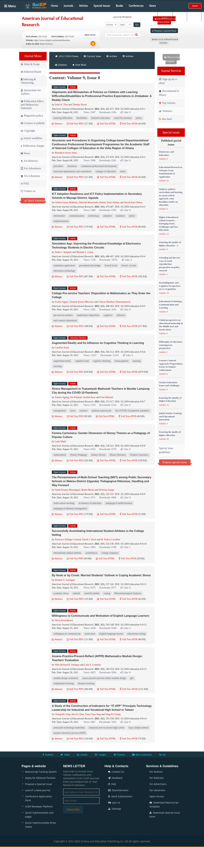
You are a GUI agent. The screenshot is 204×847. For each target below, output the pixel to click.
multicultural (60, 455)
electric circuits (128, 265)
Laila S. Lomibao (92, 664)
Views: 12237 (90, 355)
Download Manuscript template (164, 804)
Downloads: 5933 (107, 722)
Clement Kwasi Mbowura (81, 302)
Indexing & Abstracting (28, 81)
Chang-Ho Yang (62, 714)
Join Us (114, 802)
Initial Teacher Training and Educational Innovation (170, 416)
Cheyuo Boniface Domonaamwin (114, 302)
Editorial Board (31, 71)
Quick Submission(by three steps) (40, 824)
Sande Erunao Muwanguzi (67, 490)
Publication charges (32, 145)
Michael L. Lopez (85, 252)
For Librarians (30, 175)
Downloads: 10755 (108, 260)
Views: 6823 (89, 672)
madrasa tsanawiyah (101, 410)
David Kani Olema (133, 202)
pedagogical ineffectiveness (119, 503)
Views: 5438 (89, 628)
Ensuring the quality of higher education (170, 433)
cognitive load (82, 361)
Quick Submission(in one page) (39, 814)
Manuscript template (172, 59)
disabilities (82, 118)
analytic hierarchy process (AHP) (69, 733)
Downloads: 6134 (107, 405)
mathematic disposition (88, 315)
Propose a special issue (164, 30)
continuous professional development (99, 166)
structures (72, 166)
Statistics (165, 110)
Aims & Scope (30, 64)
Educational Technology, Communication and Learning (170, 304)
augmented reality (62, 361)
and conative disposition (65, 320)
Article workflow (31, 138)
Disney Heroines (118, 455)
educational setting (136, 633)
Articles (83, 5)
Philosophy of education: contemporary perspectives (170, 344)
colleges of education (106, 171)
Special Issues (102, 5)
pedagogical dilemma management (70, 508)
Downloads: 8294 (107, 672)
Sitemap (114, 808)
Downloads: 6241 (107, 160)
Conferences (136, 5)
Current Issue (92, 56)
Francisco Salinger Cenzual (68, 539)
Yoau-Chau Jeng (93, 714)
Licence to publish (32, 123)
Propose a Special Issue (38, 784)
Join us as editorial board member (165, 41)
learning (137, 361)
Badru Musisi (87, 490)
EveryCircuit (111, 265)
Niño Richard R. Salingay (67, 664)
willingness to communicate (67, 633)
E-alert (194, 15)
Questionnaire (118, 790)
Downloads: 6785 (107, 210)
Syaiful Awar (89, 397)
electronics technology (64, 271)
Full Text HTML (106, 123)
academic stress (61, 593)
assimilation (91, 553)
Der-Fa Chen (77, 714)
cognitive (107, 315)
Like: (125, 112)
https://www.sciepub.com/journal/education (52, 40)
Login (179, 15)
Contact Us (116, 771)
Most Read (79, 64)
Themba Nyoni (79, 104)
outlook (76, 593)
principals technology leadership (69, 727)
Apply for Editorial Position (40, 777)
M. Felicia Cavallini (110, 539)
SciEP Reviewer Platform (39, 806)
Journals (68, 5)
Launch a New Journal (37, 790)
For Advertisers (31, 168)
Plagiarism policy (32, 115)
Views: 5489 (89, 210)
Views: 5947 (89, 112)
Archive (111, 56)
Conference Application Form (38, 798)
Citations (61, 64)
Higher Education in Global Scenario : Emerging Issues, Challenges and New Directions (168, 223)
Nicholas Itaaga (106, 490)
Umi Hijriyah (106, 397)
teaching (58, 366)
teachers (84, 410)
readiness (120, 216)
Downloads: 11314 (109, 355)
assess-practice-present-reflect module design (104, 678)
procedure (58, 166)
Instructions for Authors (31, 92)
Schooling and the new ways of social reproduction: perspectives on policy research (169, 264)
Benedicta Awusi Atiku (66, 152)
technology (93, 216)
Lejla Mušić (60, 441)
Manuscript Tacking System (41, 771)
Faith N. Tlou (61, 104)
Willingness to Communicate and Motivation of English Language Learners (100, 615)
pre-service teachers (63, 315)
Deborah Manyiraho (88, 202)
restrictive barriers (122, 118)
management (60, 410)
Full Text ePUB (128, 123)
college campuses (109, 553)
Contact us (28, 191)
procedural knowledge (90, 265)
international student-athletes (67, 553)
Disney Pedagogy (78, 455)
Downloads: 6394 (107, 112)
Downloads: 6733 (107, 449)
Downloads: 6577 (107, 587)
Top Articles (167, 102)
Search (165, 15)
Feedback (115, 777)
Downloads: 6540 (107, 628)
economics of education (90, 503)
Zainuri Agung (62, 397)
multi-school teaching (64, 503)
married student (91, 593)
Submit (195, 6)
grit (131, 678)
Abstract (57, 123)
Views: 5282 (89, 309)
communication (76, 216)
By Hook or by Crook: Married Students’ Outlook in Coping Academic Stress (101, 575)
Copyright (28, 130)
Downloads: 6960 (107, 497)
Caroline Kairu (62, 347)
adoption (107, 216)
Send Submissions (120, 796)
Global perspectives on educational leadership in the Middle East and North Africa (171, 325)
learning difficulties (63, 118)
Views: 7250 (89, 260)
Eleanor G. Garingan (65, 580)
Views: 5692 (89, 547)
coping (107, 593)
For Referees (29, 160)
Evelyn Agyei (61, 302)
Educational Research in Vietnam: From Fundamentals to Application (170, 172)
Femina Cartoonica (139, 455)
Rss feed (165, 119)
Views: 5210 (89, 405)
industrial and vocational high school (106, 727)
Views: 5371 (89, 497)
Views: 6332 (89, 449)
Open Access (156, 796)
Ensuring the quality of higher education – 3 (170, 244)
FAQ (25, 183)
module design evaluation (66, 678)
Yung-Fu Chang (113, 714)
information (59, 216)
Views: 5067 (89, 722)
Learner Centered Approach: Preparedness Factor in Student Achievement (171, 365)
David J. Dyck (89, 539)
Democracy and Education (166, 153)
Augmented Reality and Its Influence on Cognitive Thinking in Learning (98, 343)
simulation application (64, 265)
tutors (123, 171)
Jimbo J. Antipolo (63, 252)
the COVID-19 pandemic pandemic (132, 410)
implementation (61, 221)
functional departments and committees (72, 171)
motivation (90, 633)
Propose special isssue (175, 462)
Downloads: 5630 (107, 309)
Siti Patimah (76, 397)
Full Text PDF (75, 123)
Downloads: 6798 (107, 547)
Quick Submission (34, 200)
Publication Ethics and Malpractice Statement (32, 104)
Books (119, 5)
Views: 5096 (89, 160)
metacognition (121, 361)
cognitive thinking (101, 361)
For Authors (156, 771)
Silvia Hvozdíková (64, 620)
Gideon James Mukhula (66, 202)
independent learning (64, 683)
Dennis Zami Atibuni (109, 202)
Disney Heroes (98, 455)
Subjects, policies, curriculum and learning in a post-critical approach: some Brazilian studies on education (170, 197)
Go (137, 24)
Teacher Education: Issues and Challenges (169, 384)
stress (72, 410)
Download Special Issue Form (164, 814)
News (152, 5)
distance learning (86, 683)
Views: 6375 (89, 587)
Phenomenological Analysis (127, 593)
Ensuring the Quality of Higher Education (170, 399)
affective (121, 315)
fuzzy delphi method (138, 727)
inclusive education (100, 118)
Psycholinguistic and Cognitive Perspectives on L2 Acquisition (169, 285)
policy (139, 118)
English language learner (111, 633)
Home (54, 5)
